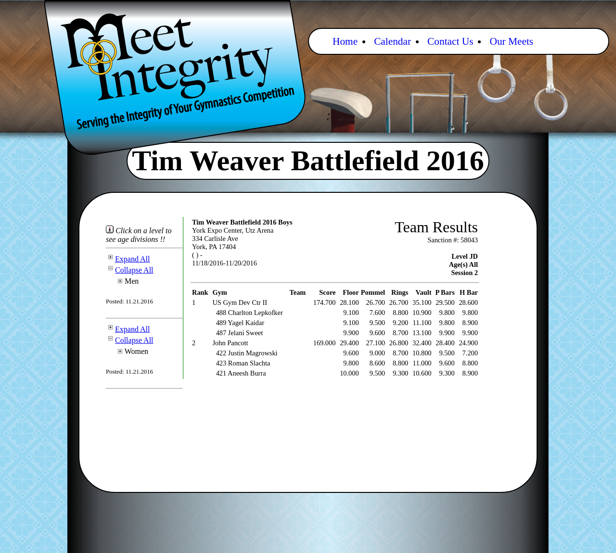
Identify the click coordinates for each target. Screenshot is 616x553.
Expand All (128, 259)
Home (345, 41)
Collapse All (130, 270)
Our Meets (511, 41)
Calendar (392, 41)
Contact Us (450, 41)
